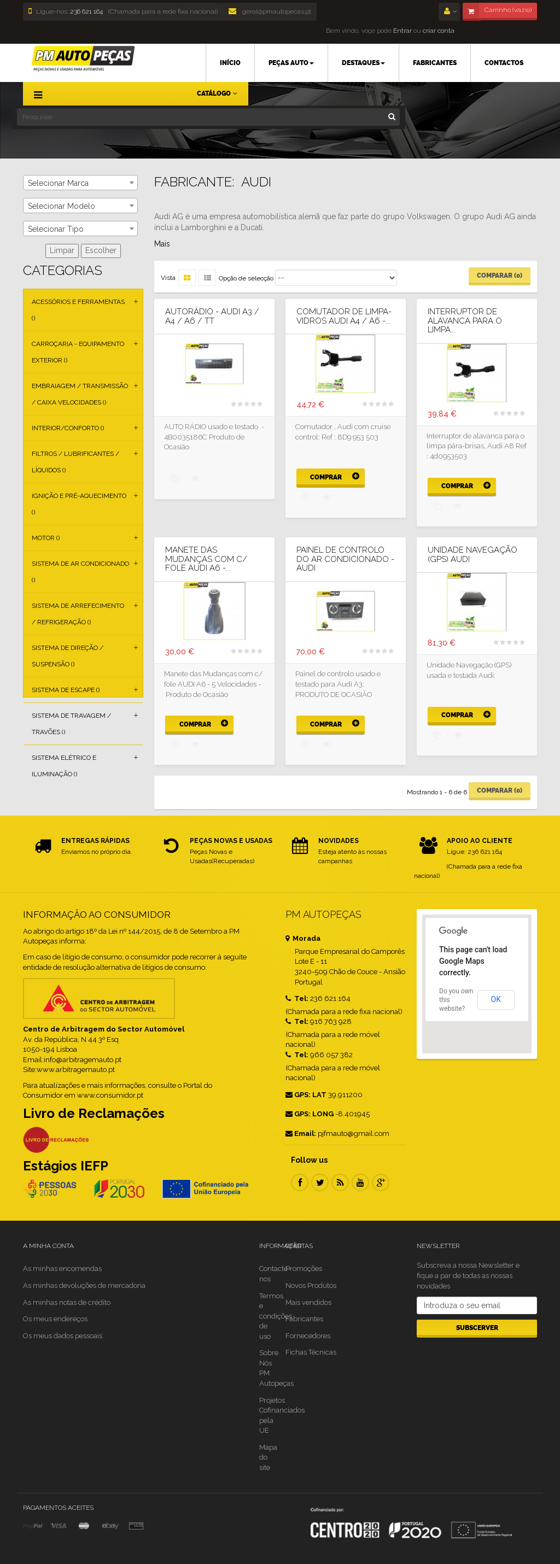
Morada (302, 938)
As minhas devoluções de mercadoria (84, 1285)
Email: (300, 1133)
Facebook (299, 1182)
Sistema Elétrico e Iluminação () (64, 766)
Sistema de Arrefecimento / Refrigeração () (78, 614)
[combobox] (80, 182)
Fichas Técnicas (310, 1352)
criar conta (438, 30)
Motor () (46, 538)
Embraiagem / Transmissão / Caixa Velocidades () (80, 394)
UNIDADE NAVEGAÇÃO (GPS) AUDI (472, 555)
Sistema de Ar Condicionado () (80, 572)
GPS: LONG (309, 1114)
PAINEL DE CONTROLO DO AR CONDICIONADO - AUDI (345, 559)
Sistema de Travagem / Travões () (71, 724)
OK (496, 999)
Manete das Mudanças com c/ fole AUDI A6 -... (206, 559)
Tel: (296, 998)
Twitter (320, 1182)
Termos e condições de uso (275, 1316)
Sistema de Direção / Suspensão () (67, 656)
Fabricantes (304, 1319)
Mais (162, 243)
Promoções (303, 1268)
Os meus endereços (55, 1319)
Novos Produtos (310, 1285)
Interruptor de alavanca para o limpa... (465, 321)
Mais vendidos (308, 1302)
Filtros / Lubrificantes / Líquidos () (75, 462)
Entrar (402, 30)
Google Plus (380, 1182)
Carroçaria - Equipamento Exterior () (78, 352)
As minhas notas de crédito (66, 1302)
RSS (340, 1182)
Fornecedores (307, 1336)
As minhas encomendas (62, 1268)
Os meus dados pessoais (62, 1336)
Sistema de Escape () (66, 690)
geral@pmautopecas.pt (270, 11)
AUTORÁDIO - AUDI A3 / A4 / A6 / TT (212, 316)
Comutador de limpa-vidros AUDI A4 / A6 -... (344, 316)
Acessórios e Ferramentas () (78, 310)
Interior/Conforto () (68, 428)
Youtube (360, 1182)
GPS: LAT (305, 1095)
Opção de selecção (246, 278)
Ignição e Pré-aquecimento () (79, 504)
